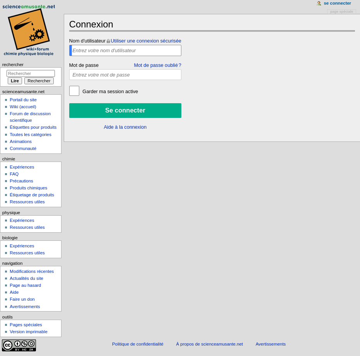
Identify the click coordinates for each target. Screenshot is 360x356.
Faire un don (22, 299)
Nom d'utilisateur (87, 41)
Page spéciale (341, 12)
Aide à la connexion (125, 127)
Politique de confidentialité (138, 344)
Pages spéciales (26, 324)
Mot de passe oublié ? (157, 65)
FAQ (14, 174)
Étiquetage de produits (32, 194)
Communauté (23, 148)
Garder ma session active (109, 91)
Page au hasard (25, 285)
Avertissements (25, 306)
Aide (14, 292)
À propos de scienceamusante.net (209, 344)
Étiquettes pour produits (33, 127)
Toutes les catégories (30, 134)
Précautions (21, 181)
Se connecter (337, 3)
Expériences (22, 167)
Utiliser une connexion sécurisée (146, 41)
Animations (21, 141)
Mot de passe (84, 65)
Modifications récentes (32, 271)
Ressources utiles (27, 201)
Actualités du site (26, 278)
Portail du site (23, 99)
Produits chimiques (28, 188)
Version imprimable (28, 331)
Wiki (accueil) (23, 106)
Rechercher (13, 64)
